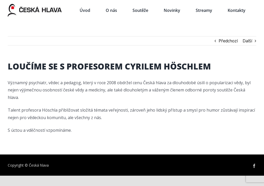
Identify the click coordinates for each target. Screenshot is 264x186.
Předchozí (228, 41)
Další (247, 41)
